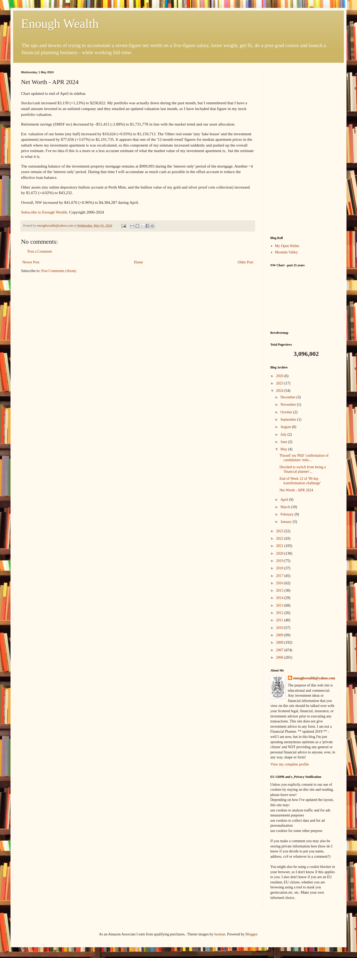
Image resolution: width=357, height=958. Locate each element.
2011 (280, 620)
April (284, 500)
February (287, 514)
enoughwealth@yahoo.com (314, 678)
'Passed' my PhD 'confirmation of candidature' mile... (304, 458)
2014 (280, 598)
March (285, 507)
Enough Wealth (60, 23)
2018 (280, 568)
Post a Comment (40, 251)
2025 (280, 383)
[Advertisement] (303, 149)
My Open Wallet (287, 246)
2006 (280, 657)
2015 (280, 590)
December (288, 397)
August (286, 427)
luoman (219, 934)
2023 (280, 531)
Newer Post (30, 262)
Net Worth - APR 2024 (296, 490)
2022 (280, 538)
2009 (280, 635)
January (286, 522)
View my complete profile (289, 764)
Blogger (251, 934)
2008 (280, 642)
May (284, 449)
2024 (280, 391)
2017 (280, 576)
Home (138, 262)
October (286, 412)
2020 (280, 553)
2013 (280, 605)
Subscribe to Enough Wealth (44, 212)
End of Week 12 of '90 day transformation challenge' (300, 481)
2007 (280, 650)
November (288, 405)
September (288, 419)
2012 (280, 613)
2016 (280, 583)
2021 (280, 546)
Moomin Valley (286, 252)
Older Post (245, 262)
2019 (280, 561)
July (283, 434)
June (284, 442)
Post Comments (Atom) (58, 271)
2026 (280, 376)
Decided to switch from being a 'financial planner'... (303, 469)
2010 (280, 628)
